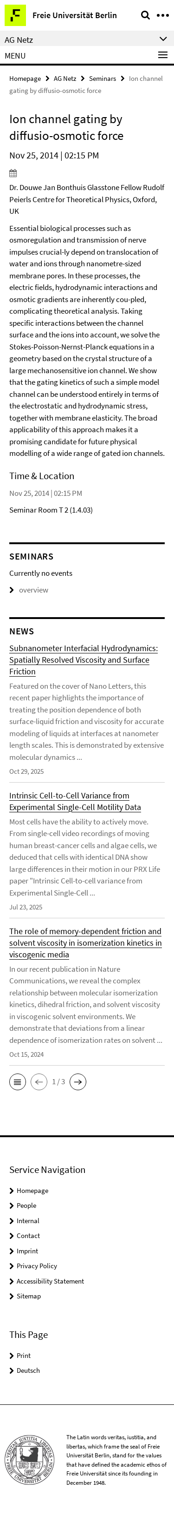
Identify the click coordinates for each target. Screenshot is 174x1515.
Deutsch (28, 1370)
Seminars (102, 78)
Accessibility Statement (50, 1281)
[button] (17, 1082)
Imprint (27, 1250)
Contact (28, 1235)
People (26, 1205)
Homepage (25, 78)
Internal (28, 1220)
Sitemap (29, 1295)
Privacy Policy (37, 1265)
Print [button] (24, 1355)
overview (28, 590)
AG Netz (65, 78)
